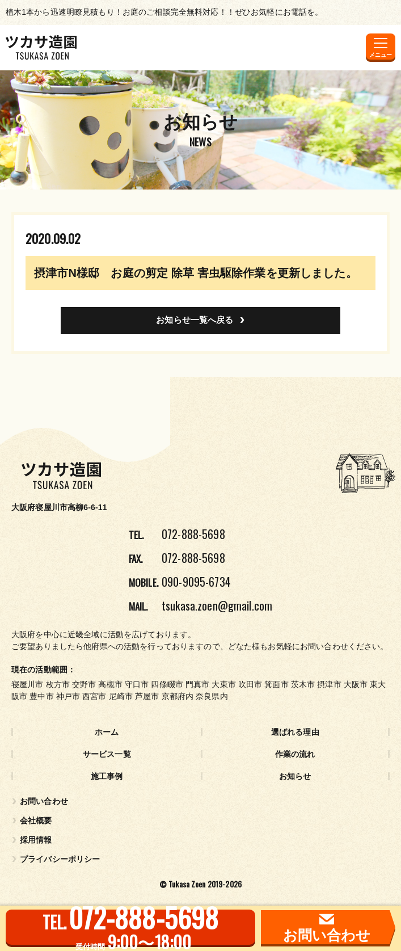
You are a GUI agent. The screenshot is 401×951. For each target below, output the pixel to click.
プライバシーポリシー (60, 859)
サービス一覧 (107, 754)
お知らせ (295, 776)
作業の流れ (295, 754)
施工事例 (107, 776)
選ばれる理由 (295, 732)
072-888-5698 (193, 533)
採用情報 (36, 840)
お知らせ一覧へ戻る (194, 320)
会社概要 (36, 820)
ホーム (107, 732)
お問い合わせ (44, 801)
